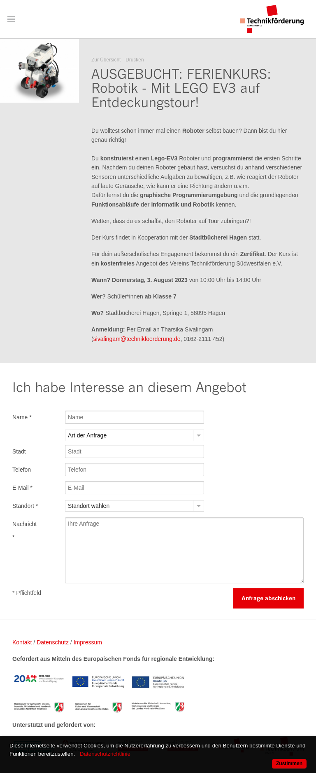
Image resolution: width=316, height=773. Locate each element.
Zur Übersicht (106, 60)
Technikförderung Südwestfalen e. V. (272, 19)
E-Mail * (22, 487)
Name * (22, 417)
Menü (11, 19)
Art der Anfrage (87, 435)
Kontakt (22, 642)
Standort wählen (88, 506)
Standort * (25, 506)
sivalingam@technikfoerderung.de (137, 339)
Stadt (19, 451)
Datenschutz (53, 642)
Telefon (21, 469)
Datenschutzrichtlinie (105, 754)
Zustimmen (289, 763)
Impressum (88, 642)
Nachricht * (24, 530)
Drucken (134, 60)
